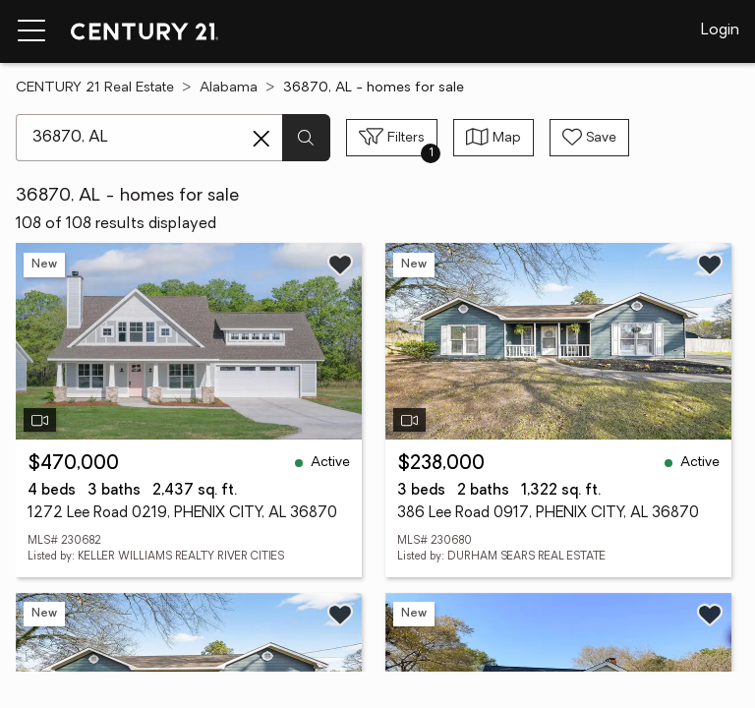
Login (720, 30)
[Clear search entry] (261, 138)
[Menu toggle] (31, 31)
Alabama (229, 88)
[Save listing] (340, 264)
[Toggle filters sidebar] (391, 137)
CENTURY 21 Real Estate (95, 88)
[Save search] (589, 137)
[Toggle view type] (493, 137)
